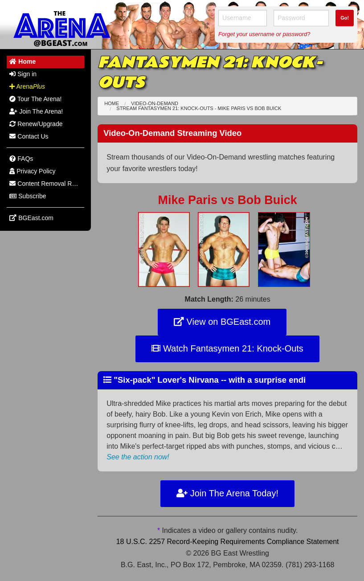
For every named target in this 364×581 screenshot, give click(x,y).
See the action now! (137, 457)
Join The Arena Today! (227, 493)
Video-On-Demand (154, 103)
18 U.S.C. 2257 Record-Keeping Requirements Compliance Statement (227, 541)
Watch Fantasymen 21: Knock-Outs (227, 348)
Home (111, 103)
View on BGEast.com (222, 322)
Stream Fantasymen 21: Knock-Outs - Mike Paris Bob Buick (198, 108)
